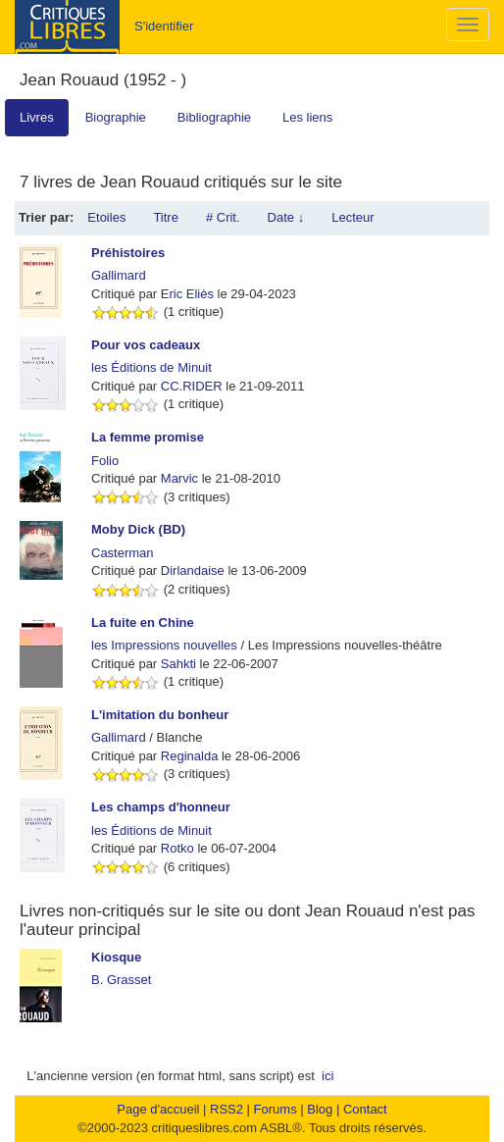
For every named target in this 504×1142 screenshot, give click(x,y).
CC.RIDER (192, 386)
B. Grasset (121, 979)
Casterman (122, 552)
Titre (165, 217)
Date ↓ (286, 217)
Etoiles (106, 217)
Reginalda (190, 756)
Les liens (307, 117)
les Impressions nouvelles (164, 645)
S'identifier (163, 26)
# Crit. (223, 217)
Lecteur (352, 217)
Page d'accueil (158, 1109)
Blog (319, 1109)
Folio (105, 460)
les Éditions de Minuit (151, 367)
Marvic (179, 478)
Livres (37, 117)
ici (327, 1075)
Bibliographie (214, 117)
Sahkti (178, 663)
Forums (275, 1109)
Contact (365, 1109)
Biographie (115, 117)
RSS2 (226, 1109)
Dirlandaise (193, 570)
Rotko (177, 848)
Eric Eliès (187, 293)
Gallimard (118, 275)
